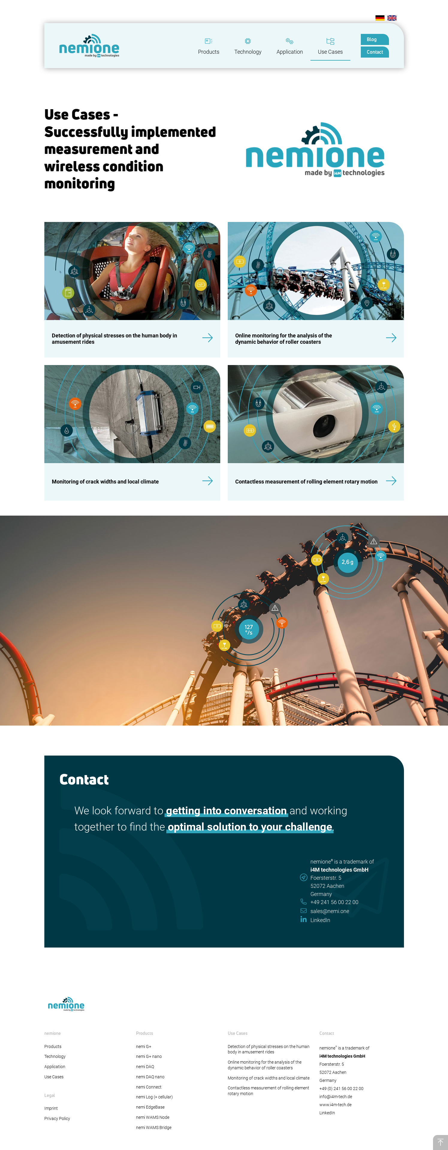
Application (54, 1066)
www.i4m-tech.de (335, 1104)
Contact (375, 52)
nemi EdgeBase (150, 1107)
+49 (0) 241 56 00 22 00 (341, 1088)
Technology (55, 1056)
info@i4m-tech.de (335, 1096)
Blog (372, 39)
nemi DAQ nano (150, 1077)
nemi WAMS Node (152, 1117)
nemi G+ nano (149, 1056)
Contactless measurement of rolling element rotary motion (268, 1091)
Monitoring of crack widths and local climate (269, 1078)
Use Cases (54, 1077)
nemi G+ (143, 1046)
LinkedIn (327, 1113)
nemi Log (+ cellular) (154, 1097)
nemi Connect (149, 1087)
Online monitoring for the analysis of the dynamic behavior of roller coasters (264, 1065)
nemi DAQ (145, 1066)
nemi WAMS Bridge (153, 1127)
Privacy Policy (57, 1118)
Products (52, 1046)
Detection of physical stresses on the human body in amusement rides (269, 1049)
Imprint (51, 1108)
